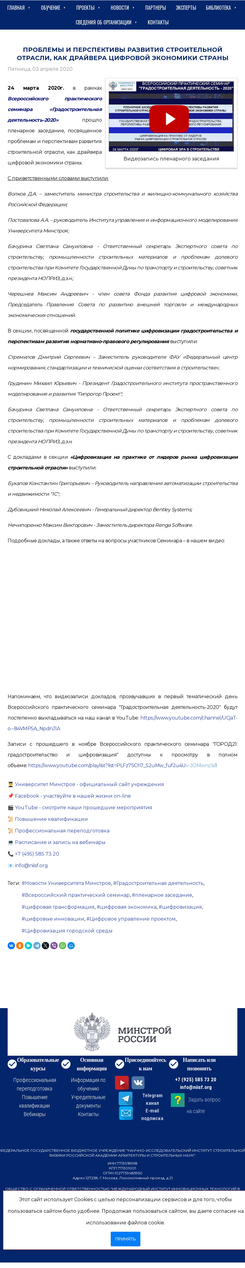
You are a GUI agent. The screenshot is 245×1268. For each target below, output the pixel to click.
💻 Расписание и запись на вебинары (57, 842)
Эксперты (186, 7)
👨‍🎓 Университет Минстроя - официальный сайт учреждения (86, 784)
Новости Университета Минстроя (68, 883)
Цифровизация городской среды (69, 931)
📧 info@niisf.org (28, 865)
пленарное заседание (163, 895)
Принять (125, 1239)
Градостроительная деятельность (160, 883)
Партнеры (155, 7)
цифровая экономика (128, 907)
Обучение (54, 7)
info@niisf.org (196, 1087)
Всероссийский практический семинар (77, 895)
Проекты (88, 7)
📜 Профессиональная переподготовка (59, 831)
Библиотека (221, 7)
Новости (123, 7)
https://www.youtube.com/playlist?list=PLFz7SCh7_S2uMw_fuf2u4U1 (122, 765)
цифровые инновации (54, 919)
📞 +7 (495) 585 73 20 (33, 854)
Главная (19, 7)
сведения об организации (107, 22)
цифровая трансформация (60, 907)
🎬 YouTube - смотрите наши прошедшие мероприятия (80, 807)
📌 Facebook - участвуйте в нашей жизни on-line (69, 796)
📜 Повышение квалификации (48, 819)
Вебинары (34, 1114)
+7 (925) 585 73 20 (195, 1079)
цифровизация (182, 907)
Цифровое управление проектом (133, 919)
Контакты (158, 22)
